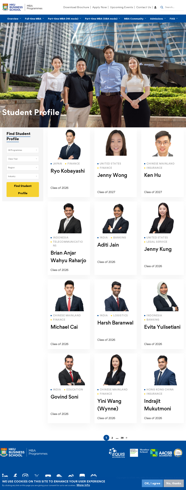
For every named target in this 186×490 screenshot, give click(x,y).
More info (83, 485)
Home (6, 27)
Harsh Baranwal (115, 323)
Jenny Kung (158, 249)
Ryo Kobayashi (68, 171)
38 (122, 437)
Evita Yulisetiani (162, 327)
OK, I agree (152, 483)
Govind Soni (64, 397)
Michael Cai (64, 327)
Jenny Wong (112, 175)
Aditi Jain (108, 245)
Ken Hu (152, 175)
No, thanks (173, 483)
